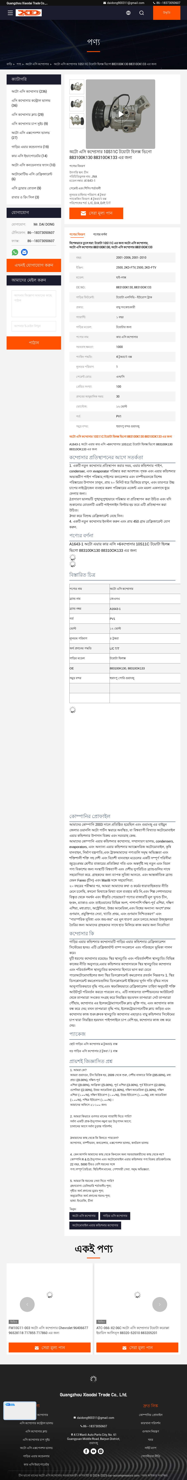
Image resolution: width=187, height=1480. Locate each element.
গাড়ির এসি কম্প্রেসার (115, 1215)
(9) (30, 124)
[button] (27, 1304)
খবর (150, 1439)
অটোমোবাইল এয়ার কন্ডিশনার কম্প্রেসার (95, 1225)
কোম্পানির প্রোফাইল (150, 1415)
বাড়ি (9, 64)
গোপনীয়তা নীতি (150, 1456)
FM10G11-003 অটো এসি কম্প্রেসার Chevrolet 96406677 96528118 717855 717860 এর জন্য (48, 1330)
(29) (28, 115)
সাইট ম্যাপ (150, 1448)
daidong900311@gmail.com (123, 3)
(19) (30, 147)
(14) (29, 156)
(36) (31, 103)
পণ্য (19, 64)
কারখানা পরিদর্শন (150, 1423)
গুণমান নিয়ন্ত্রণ (150, 1431)
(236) (29, 91)
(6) (32, 176)
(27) (31, 135)
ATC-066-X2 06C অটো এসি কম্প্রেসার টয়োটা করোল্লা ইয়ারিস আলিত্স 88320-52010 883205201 (132, 1330)
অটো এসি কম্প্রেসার (37, 64)
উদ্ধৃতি (166, 12)
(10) (33, 165)
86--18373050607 (166, 3)
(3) (25, 197)
